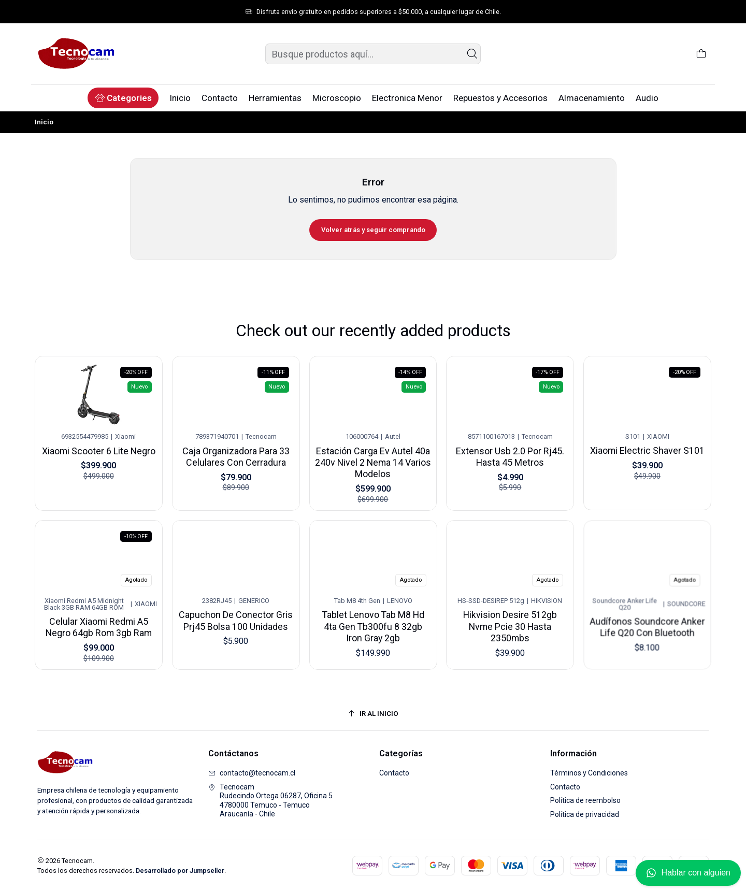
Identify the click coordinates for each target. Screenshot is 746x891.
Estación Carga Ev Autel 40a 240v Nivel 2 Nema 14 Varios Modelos (373, 453)
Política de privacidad (584, 814)
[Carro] (701, 54)
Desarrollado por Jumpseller (180, 870)
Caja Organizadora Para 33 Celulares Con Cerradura (235, 452)
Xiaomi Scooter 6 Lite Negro (99, 449)
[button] (123, 98)
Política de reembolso (585, 800)
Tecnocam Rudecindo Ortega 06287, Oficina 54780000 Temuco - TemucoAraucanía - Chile (270, 800)
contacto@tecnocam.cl (251, 773)
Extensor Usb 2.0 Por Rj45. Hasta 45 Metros (510, 447)
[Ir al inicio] (373, 714)
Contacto (394, 773)
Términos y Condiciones (589, 773)
